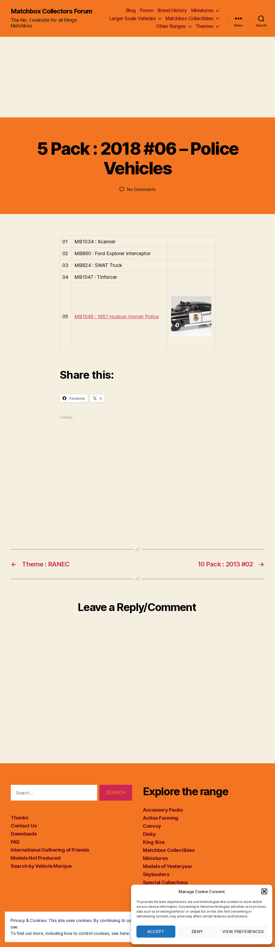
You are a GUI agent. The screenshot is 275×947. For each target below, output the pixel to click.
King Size (154, 842)
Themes (205, 26)
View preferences (243, 931)
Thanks (19, 818)
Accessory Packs (163, 810)
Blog (131, 10)
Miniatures (202, 10)
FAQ (15, 842)
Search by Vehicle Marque (41, 866)
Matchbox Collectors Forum (51, 11)
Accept (155, 931)
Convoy (152, 826)
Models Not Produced (36, 858)
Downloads (24, 834)
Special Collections (165, 882)
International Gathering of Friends (50, 850)
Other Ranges (171, 26)
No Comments (141, 189)
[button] (264, 891)
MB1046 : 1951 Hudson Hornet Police (116, 316)
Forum (147, 10)
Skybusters (156, 874)
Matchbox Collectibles (189, 18)
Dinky (149, 834)
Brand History (172, 10)
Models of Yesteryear (168, 866)
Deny (197, 931)
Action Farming (160, 818)
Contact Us (24, 826)
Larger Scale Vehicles (132, 18)
